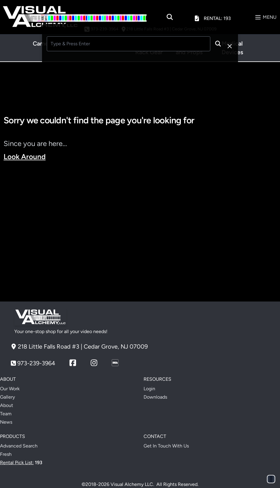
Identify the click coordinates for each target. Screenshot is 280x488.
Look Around (25, 156)
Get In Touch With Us (166, 446)
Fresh (6, 454)
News (6, 422)
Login (149, 388)
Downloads (155, 397)
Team (6, 413)
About (6, 405)
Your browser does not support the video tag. (140, 231)
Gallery (7, 397)
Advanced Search (19, 446)
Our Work (10, 388)
